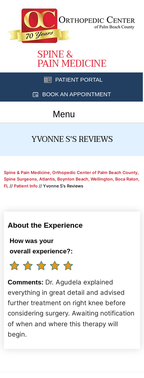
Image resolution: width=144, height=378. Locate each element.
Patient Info (26, 186)
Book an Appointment (76, 94)
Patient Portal (79, 79)
